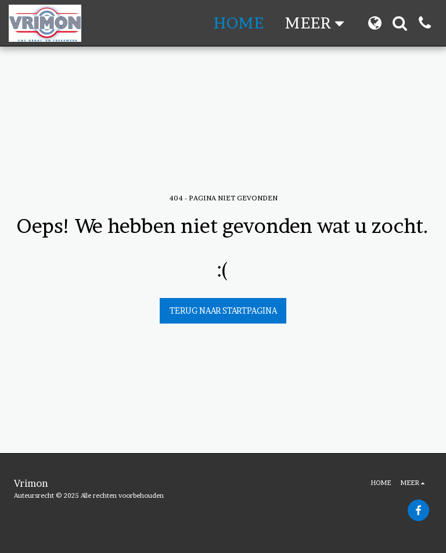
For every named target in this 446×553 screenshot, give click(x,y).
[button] (400, 23)
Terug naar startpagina (223, 310)
